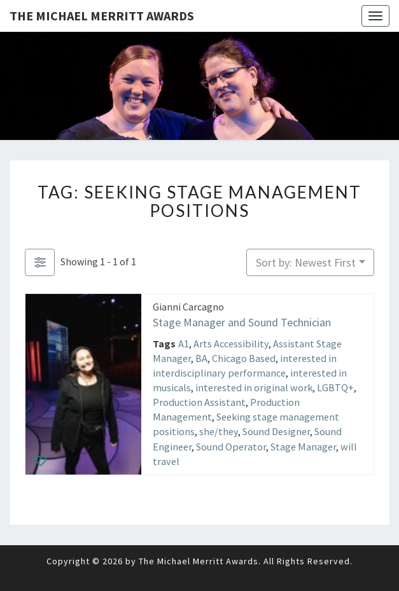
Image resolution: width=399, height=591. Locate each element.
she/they (218, 431)
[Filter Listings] (40, 262)
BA (201, 357)
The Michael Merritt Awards (102, 16)
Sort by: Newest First (306, 262)
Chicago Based (244, 357)
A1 (183, 343)
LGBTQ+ (335, 387)
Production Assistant (199, 402)
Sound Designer (276, 431)
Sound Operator (231, 446)
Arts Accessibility (231, 343)
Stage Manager (303, 446)
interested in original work (253, 387)
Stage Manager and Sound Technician (242, 322)
